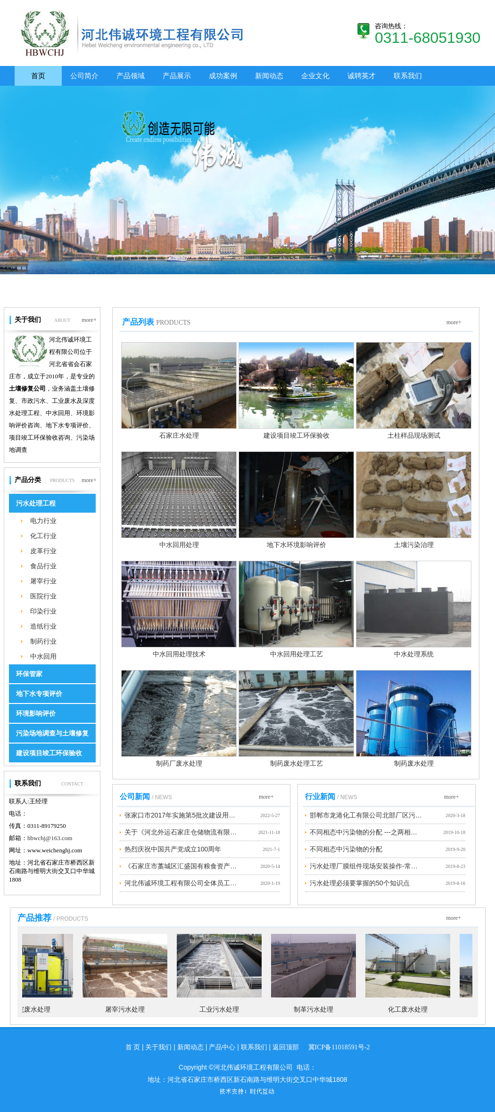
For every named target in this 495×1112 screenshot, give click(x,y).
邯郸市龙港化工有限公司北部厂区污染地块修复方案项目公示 (366, 815)
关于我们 (158, 1047)
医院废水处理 (33, 1009)
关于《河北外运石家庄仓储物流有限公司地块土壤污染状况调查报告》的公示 (181, 832)
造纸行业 (43, 626)
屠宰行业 (43, 581)
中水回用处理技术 (179, 654)
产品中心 (222, 1047)
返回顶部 (285, 1047)
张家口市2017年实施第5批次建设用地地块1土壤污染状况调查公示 (181, 815)
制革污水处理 (316, 1009)
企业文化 (315, 76)
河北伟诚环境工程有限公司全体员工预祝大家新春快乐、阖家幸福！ (181, 883)
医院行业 (43, 596)
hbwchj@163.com (49, 838)
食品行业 (43, 566)
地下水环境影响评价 (296, 544)
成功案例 (223, 76)
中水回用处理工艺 (296, 654)
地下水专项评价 (39, 693)
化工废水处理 (410, 1009)
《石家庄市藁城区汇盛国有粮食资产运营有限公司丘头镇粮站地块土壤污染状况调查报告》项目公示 (181, 866)
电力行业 (43, 520)
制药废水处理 (414, 763)
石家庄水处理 (179, 435)
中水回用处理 (179, 544)
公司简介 (84, 76)
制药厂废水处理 (179, 763)
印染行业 (43, 611)
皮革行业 (43, 551)
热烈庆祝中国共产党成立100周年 (172, 849)
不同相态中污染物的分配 (346, 849)
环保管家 (29, 674)
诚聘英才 (361, 76)
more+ (89, 311)
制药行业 (43, 641)
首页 (38, 76)
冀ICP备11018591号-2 (339, 1047)
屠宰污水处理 (128, 1009)
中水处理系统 (414, 654)
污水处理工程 (36, 503)
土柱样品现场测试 (414, 435)
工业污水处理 (222, 1009)
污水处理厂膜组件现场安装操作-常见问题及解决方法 (366, 866)
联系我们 (408, 76)
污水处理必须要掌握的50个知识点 (360, 883)
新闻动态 (269, 76)
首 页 (132, 1047)
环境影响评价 (36, 713)
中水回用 (43, 656)
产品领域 (130, 76)
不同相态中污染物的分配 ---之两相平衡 (366, 832)
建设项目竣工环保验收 (49, 753)
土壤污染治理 (414, 544)
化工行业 (43, 536)
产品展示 (177, 76)
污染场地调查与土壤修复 (52, 733)
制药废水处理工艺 (296, 763)
